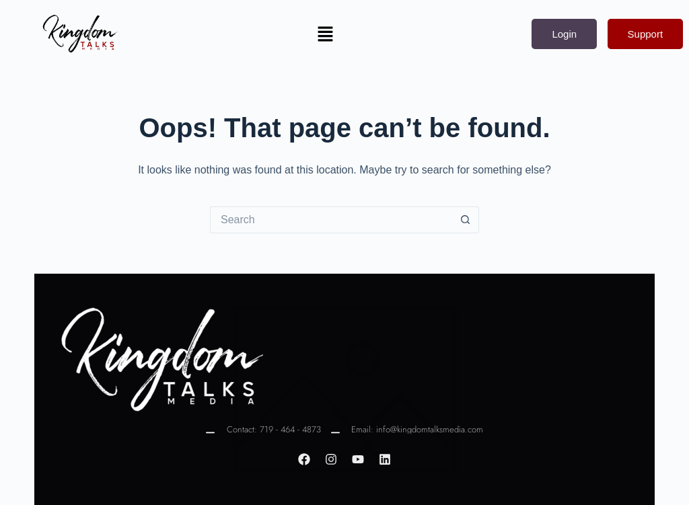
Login (564, 34)
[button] (325, 33)
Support (645, 34)
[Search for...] (331, 219)
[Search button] (465, 219)
